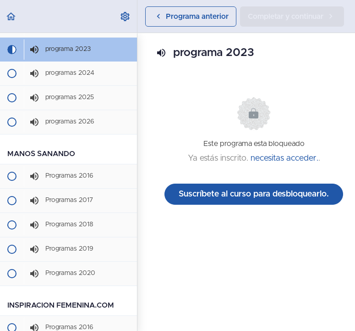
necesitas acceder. (284, 158)
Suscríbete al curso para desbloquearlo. (254, 194)
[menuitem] (125, 16)
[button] (11, 16)
